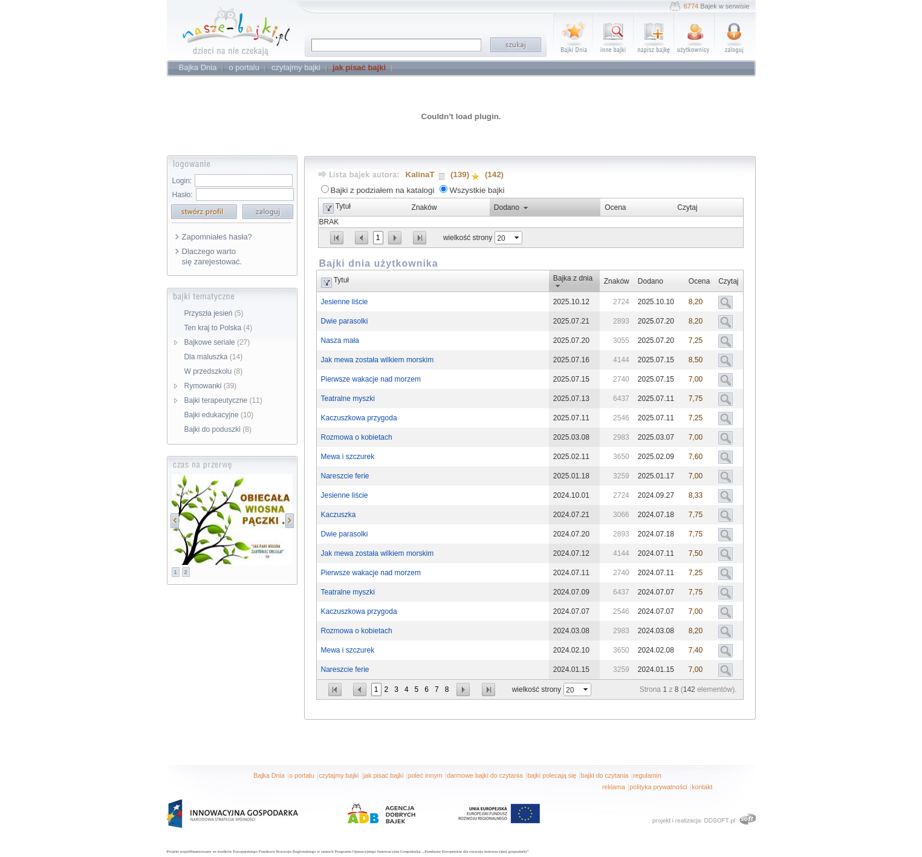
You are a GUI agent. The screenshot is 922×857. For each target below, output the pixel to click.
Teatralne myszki (348, 398)
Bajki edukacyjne (219, 415)
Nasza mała (340, 340)
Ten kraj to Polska (218, 328)
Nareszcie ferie (345, 476)
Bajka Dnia (269, 775)
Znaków (424, 207)
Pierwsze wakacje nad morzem (371, 379)
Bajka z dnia (572, 278)
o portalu (301, 775)
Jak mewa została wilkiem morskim (377, 360)
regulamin (647, 775)
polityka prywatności (658, 786)
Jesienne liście (344, 302)
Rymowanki (210, 386)
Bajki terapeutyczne (223, 400)
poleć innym (425, 775)
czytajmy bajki (339, 775)
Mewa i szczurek (348, 456)
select (517, 237)
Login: (182, 181)
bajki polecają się (551, 775)
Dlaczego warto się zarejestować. (212, 256)
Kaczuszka (338, 514)
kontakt (702, 786)
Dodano (506, 207)
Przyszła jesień (214, 313)
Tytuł (343, 206)
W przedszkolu (213, 371)
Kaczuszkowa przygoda (359, 418)
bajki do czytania (605, 775)
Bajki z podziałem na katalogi (383, 190)
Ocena (615, 207)
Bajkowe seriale (217, 342)
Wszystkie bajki (476, 190)
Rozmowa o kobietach (356, 437)
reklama (613, 786)
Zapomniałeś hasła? (217, 236)
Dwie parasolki (344, 321)
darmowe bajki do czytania (485, 775)
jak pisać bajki (383, 775)
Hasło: (182, 195)
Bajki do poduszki (218, 429)
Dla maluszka (213, 357)
